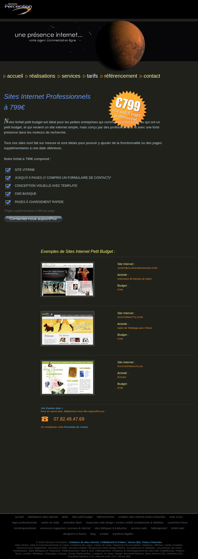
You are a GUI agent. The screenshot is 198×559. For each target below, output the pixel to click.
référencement (120, 76)
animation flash (72, 522)
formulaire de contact (76, 426)
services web (139, 528)
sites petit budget (82, 516)
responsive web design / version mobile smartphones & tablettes (124, 522)
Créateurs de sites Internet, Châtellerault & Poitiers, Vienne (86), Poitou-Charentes (115, 542)
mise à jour (176, 516)
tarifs (92, 76)
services (71, 76)
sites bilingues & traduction (111, 528)
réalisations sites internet (43, 516)
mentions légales (123, 533)
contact (152, 76)
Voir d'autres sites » (52, 408)
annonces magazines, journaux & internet (65, 528)
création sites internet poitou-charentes (142, 516)
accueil (15, 76)
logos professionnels (24, 522)
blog (93, 533)
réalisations (42, 76)
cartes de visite (50, 522)
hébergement (159, 528)
